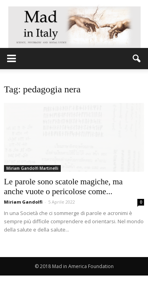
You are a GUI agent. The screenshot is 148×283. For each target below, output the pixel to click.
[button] (137, 58)
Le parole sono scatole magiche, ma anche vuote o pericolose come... (63, 186)
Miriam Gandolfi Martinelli (32, 168)
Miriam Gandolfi (23, 202)
